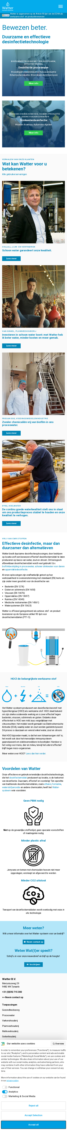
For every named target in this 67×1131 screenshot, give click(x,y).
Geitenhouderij (9, 1036)
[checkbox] (10, 1087)
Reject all (33, 1105)
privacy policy (13, 1080)
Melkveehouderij (10, 1031)
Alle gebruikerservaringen (14, 174)
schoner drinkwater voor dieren (50, 566)
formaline (56, 784)
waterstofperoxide (11, 787)
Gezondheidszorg (10, 1010)
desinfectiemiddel (18, 777)
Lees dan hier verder (35, 753)
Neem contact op (14, 997)
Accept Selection (33, 1115)
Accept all (33, 1124)
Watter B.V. (7, 6)
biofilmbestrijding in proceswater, (18, 566)
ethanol (47, 784)
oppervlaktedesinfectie (16, 569)
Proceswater (8, 1015)
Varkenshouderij (10, 1020)
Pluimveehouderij (10, 1026)
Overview (58, 1043)
